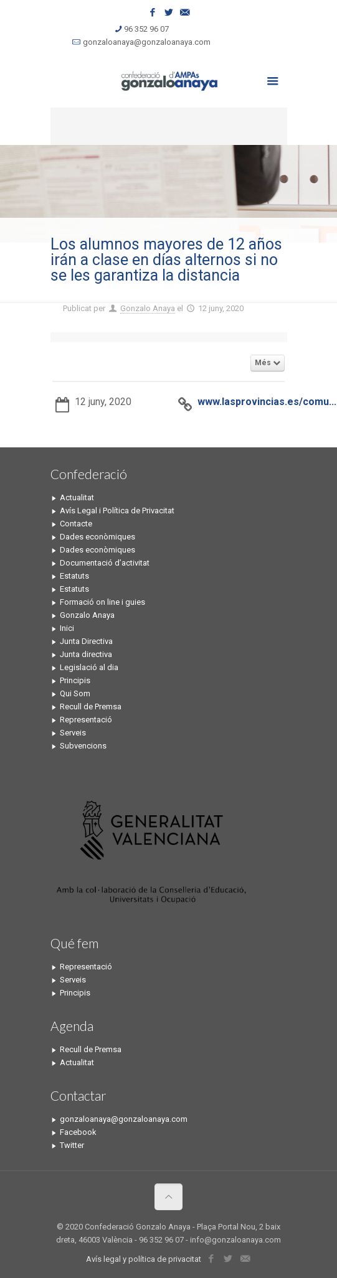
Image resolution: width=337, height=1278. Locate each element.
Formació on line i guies (102, 602)
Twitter (72, 1145)
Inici (67, 628)
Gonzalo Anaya (147, 308)
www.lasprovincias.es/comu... (266, 402)
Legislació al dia (89, 667)
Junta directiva (86, 654)
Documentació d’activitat (105, 562)
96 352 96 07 (146, 29)
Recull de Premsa (90, 706)
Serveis (73, 732)
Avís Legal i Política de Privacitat (117, 510)
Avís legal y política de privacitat (143, 1259)
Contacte (76, 523)
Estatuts (74, 576)
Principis (75, 680)
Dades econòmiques (97, 536)
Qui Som (75, 693)
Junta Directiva (86, 641)
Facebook (78, 1132)
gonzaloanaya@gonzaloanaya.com (147, 42)
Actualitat (77, 497)
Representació (86, 719)
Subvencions (83, 745)
